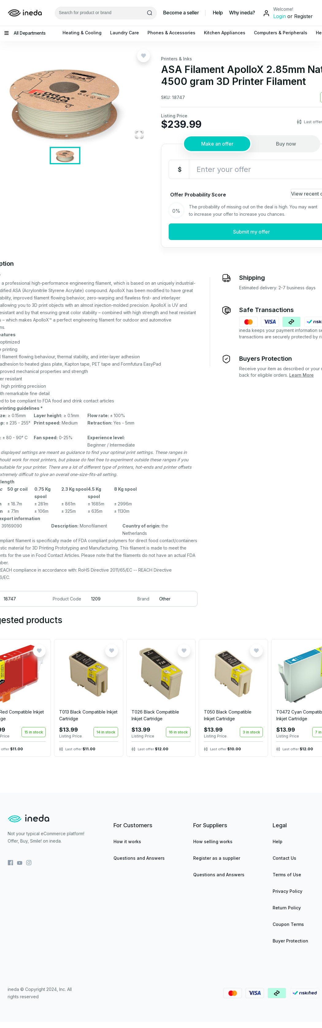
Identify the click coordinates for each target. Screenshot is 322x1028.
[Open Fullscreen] (139, 134)
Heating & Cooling (82, 32)
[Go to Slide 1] (65, 155)
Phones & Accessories (171, 32)
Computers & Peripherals (280, 32)
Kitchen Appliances (224, 32)
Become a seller (181, 13)
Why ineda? (242, 13)
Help (218, 13)
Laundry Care (124, 32)
